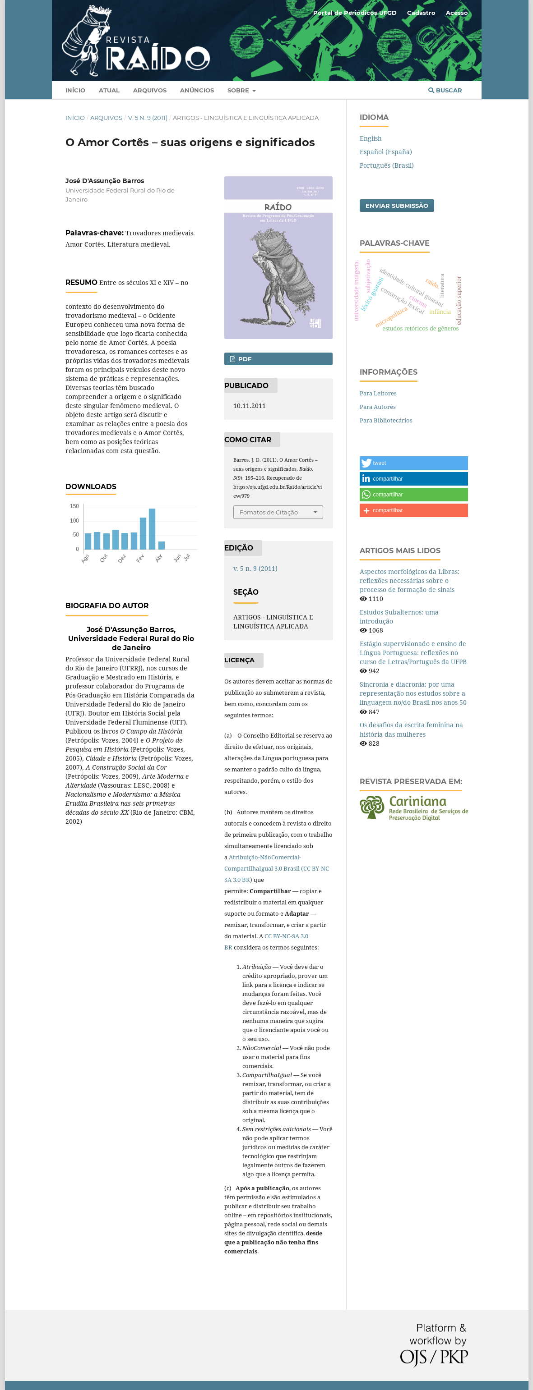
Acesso (457, 12)
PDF (243, 358)
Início (75, 90)
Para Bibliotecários (386, 420)
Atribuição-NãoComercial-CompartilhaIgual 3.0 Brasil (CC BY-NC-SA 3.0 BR (277, 868)
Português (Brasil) (387, 165)
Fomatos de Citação (269, 512)
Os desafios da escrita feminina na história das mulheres (411, 729)
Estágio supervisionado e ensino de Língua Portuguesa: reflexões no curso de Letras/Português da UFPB (413, 652)
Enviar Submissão (397, 205)
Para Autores (378, 407)
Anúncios (197, 90)
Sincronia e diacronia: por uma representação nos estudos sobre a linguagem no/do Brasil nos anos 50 (413, 693)
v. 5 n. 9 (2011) (147, 117)
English (371, 138)
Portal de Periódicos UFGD (355, 12)
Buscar (445, 90)
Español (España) (386, 151)
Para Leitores (378, 393)
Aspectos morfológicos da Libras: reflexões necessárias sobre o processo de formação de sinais (409, 580)
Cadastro (421, 12)
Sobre (239, 90)
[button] (414, 463)
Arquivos (150, 90)
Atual (109, 90)
